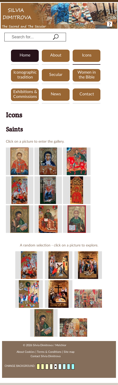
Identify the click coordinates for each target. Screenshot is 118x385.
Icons (86, 55)
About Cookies (26, 351)
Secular (55, 75)
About (55, 55)
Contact (87, 94)
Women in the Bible (86, 74)
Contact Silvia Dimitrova (45, 356)
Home (25, 55)
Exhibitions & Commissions (25, 94)
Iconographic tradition (25, 74)
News (56, 94)
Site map (69, 351)
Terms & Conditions (49, 351)
